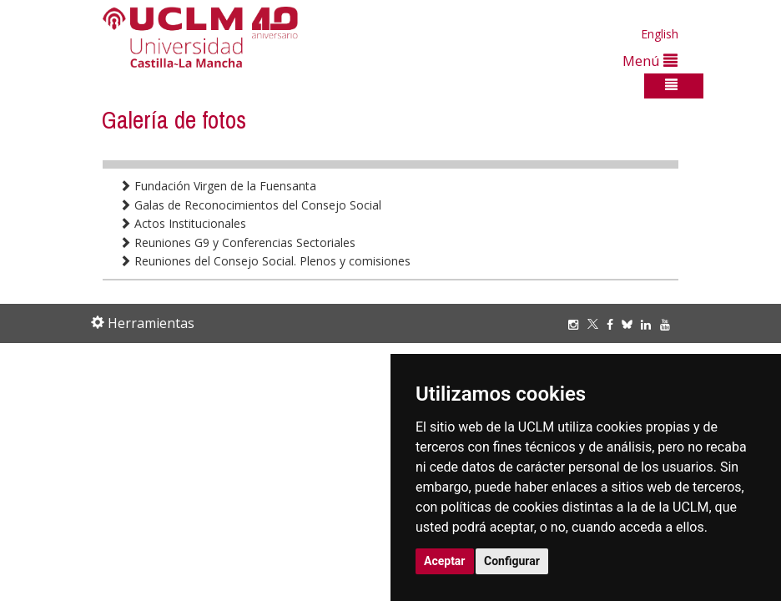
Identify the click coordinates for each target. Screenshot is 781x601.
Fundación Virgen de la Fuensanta (217, 186)
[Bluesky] (631, 324)
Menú (650, 60)
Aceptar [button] (445, 561)
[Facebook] (614, 324)
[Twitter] (597, 324)
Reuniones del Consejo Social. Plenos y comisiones (265, 261)
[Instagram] (577, 324)
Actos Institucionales (182, 223)
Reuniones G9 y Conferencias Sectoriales (237, 242)
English (659, 34)
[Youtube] (669, 324)
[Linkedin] (646, 324)
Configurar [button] (512, 561)
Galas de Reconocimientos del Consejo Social (250, 205)
